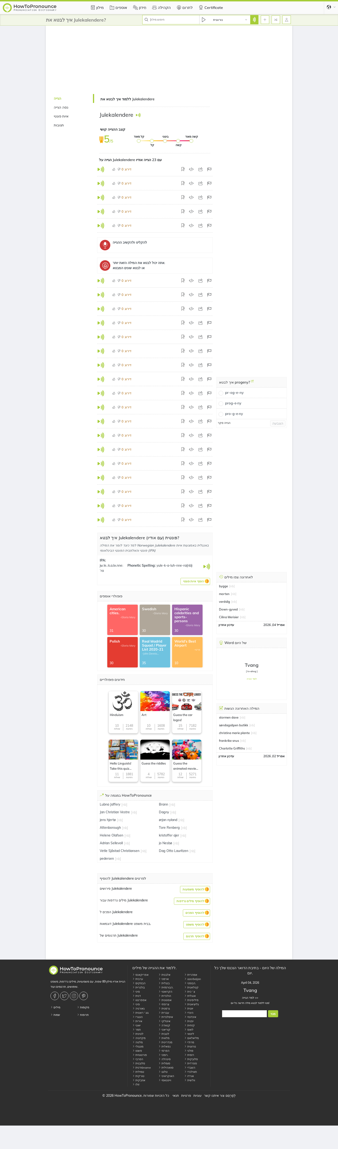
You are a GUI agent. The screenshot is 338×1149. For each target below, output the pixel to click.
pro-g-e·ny (234, 413)
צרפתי (163, 1004)
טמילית (138, 1072)
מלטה (137, 1042)
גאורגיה (138, 1008)
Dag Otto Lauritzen (173, 851)
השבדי (189, 1067)
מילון (96, 7)
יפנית (189, 1021)
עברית (163, 1012)
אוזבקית (138, 1080)
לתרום (184, 7)
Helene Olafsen (111, 835)
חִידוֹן (139, 7)
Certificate (210, 7)
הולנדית (164, 996)
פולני (188, 1050)
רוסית (189, 1055)
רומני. (163, 1055)
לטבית (163, 1034)
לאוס (188, 1029)
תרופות (83, 1015)
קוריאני (164, 1029)
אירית (137, 1021)
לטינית (137, 1034)
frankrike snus (229, 740)
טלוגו (163, 1072)
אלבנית (164, 974)
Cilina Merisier (229, 617)
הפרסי (163, 1050)
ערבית (137, 979)
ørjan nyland (168, 820)
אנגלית (190, 996)
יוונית (188, 1008)
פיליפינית (191, 1000)
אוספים (117, 7)
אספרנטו (139, 1000)
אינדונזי (190, 1017)
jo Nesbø (165, 843)
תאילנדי (190, 1072)
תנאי (176, 1095)
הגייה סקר (224, 423)
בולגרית (138, 987)
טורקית (138, 1076)
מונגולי (137, 1046)
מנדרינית (165, 1042)
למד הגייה (252, 678)
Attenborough (110, 827)
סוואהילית (165, 1067)
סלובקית (191, 1059)
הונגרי (137, 1017)
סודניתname (141, 1067)
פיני (136, 1004)
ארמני (163, 979)
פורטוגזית (139, 1055)
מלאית (163, 1038)
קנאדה (164, 1025)
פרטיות (186, 1095)
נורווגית (190, 1046)
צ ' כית (189, 991)
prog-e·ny (233, 403)
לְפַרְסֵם (231, 1095)
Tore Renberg (169, 827)
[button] (195, 581)
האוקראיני (166, 1076)
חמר (136, 1029)
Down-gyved (228, 609)
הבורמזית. (165, 987)
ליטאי (189, 1034)
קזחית (189, 1025)
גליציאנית (191, 1004)
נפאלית (164, 1046)
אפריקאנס (140, 974)
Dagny (164, 812)
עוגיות (197, 1095)
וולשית (189, 1080)
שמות (55, 1015)
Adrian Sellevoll (111, 843)
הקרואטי (165, 991)
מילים (55, 1007)
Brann (163, 804)
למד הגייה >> (250, 997)
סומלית (164, 1063)
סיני (136, 991)
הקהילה (161, 7)
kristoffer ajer (169, 835)
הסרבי (137, 1059)
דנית (136, 996)
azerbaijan (192, 979)
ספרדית (190, 1063)
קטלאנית (191, 987)
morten (224, 594)
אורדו (189, 1076)
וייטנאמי (164, 1080)
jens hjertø (108, 820)
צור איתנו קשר (214, 1095)
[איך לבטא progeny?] (252, 383)
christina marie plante (234, 733)
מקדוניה (139, 1038)
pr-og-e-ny (234, 392)
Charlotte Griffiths (232, 748)
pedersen (107, 858)
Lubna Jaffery (110, 804)
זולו (135, 1084)
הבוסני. (190, 983)
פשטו (137, 1050)
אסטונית (165, 1000)
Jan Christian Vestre (115, 812)
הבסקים (139, 983)
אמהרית (190, 974)
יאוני (136, 1025)
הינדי (188, 1012)
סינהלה (164, 1059)
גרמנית (164, 1008)
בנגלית (164, 983)
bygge (223, 586)
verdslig (224, 601)
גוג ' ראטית (140, 1012)
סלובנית (138, 1063)
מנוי (273, 1014)
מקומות (83, 1007)
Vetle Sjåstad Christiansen (119, 851)
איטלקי (164, 1021)
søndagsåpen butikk (233, 725)
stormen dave (228, 717)
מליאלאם (191, 1038)
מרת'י (189, 1042)
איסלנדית (165, 1017)
